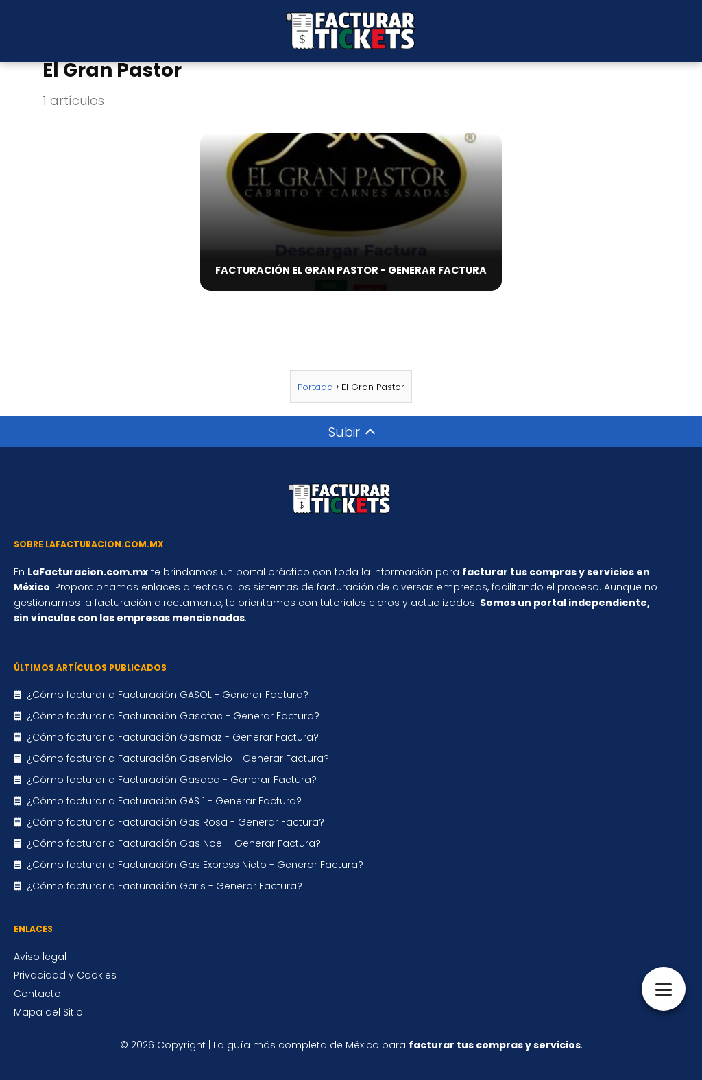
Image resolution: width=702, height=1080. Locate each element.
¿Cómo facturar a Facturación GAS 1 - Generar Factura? (164, 801)
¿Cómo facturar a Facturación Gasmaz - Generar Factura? (173, 737)
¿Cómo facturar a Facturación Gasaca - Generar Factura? (172, 780)
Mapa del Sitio (48, 1012)
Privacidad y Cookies (65, 975)
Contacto (37, 993)
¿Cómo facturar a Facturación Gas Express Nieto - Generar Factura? (195, 865)
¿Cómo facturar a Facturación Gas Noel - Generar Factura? (174, 843)
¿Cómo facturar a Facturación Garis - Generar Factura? (164, 886)
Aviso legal (40, 956)
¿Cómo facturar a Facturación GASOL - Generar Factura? (167, 694)
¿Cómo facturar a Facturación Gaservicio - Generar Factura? (178, 758)
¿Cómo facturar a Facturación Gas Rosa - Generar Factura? (175, 822)
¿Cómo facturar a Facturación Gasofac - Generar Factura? (173, 716)
